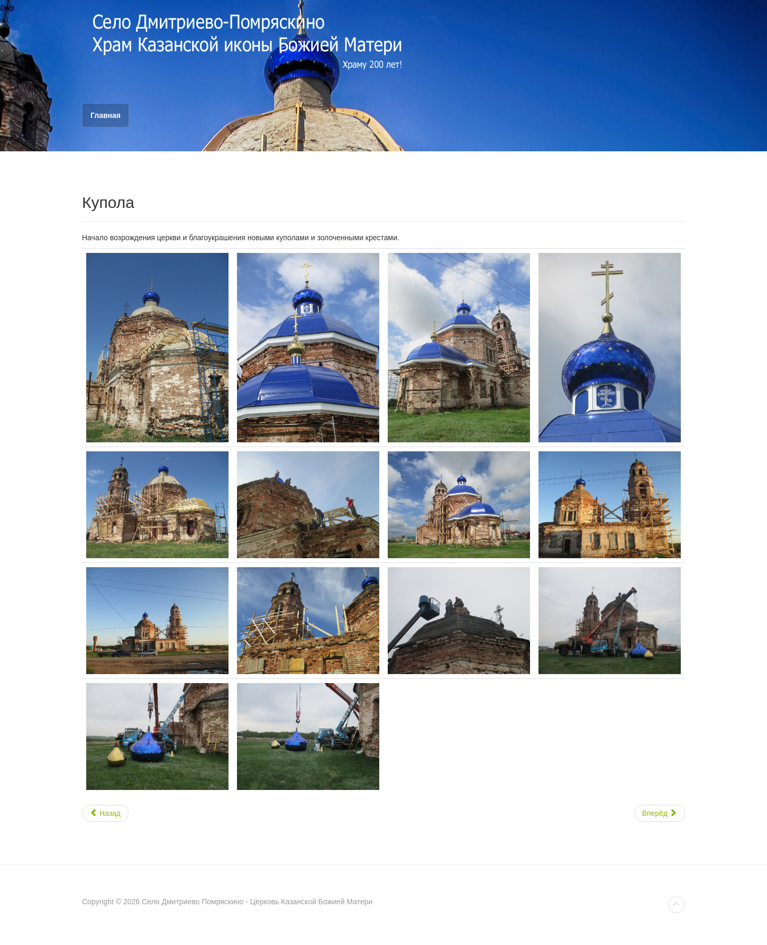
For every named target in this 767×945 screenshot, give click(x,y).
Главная (105, 115)
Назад (105, 813)
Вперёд (659, 813)
